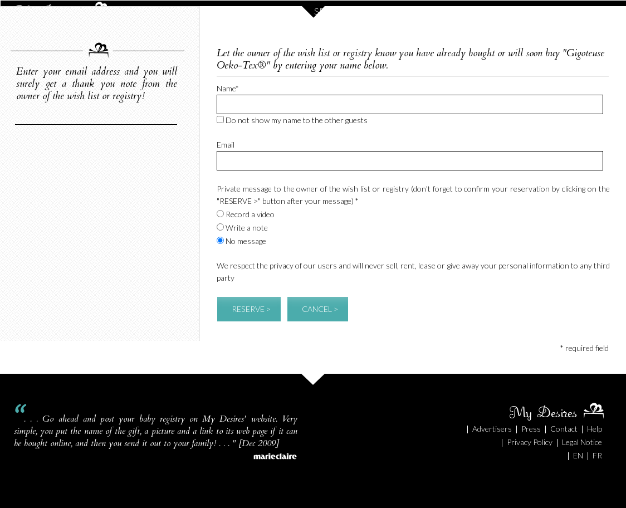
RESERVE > (251, 309)
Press (531, 428)
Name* (228, 88)
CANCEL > (320, 309)
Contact (564, 428)
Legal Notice (582, 442)
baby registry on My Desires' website (207, 419)
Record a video (246, 214)
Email (225, 144)
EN (578, 455)
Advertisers (492, 428)
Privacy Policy (529, 442)
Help (594, 428)
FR (597, 455)
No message (241, 241)
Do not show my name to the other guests (292, 120)
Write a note (242, 227)
